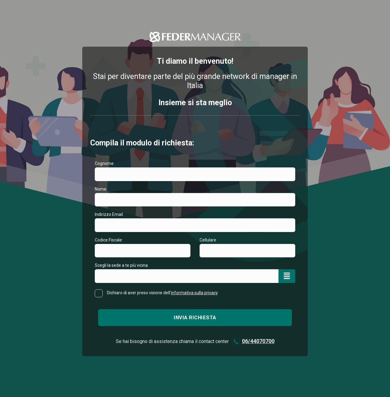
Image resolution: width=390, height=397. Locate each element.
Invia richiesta (195, 317)
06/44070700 (258, 341)
